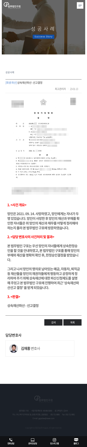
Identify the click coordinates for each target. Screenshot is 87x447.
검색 (53, 322)
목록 (72, 322)
